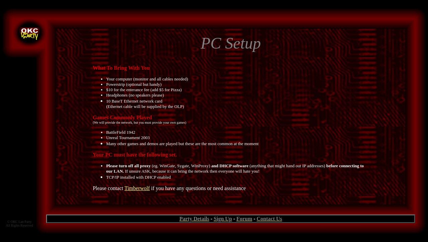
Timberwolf (137, 188)
